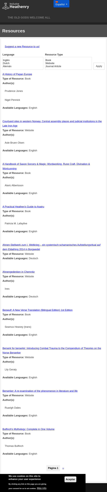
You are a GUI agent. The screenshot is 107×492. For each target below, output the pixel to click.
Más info (41, 488)
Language (8, 54)
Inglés (22, 60)
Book (67, 60)
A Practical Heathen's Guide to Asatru (23, 206)
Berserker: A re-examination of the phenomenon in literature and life (40, 391)
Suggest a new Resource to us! (22, 46)
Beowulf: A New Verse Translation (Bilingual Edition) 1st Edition (38, 310)
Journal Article (67, 66)
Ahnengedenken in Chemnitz (19, 271)
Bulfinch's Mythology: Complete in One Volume (29, 429)
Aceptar (70, 479)
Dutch (22, 63)
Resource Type (54, 54)
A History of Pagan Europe (17, 74)
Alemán (22, 66)
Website (67, 63)
